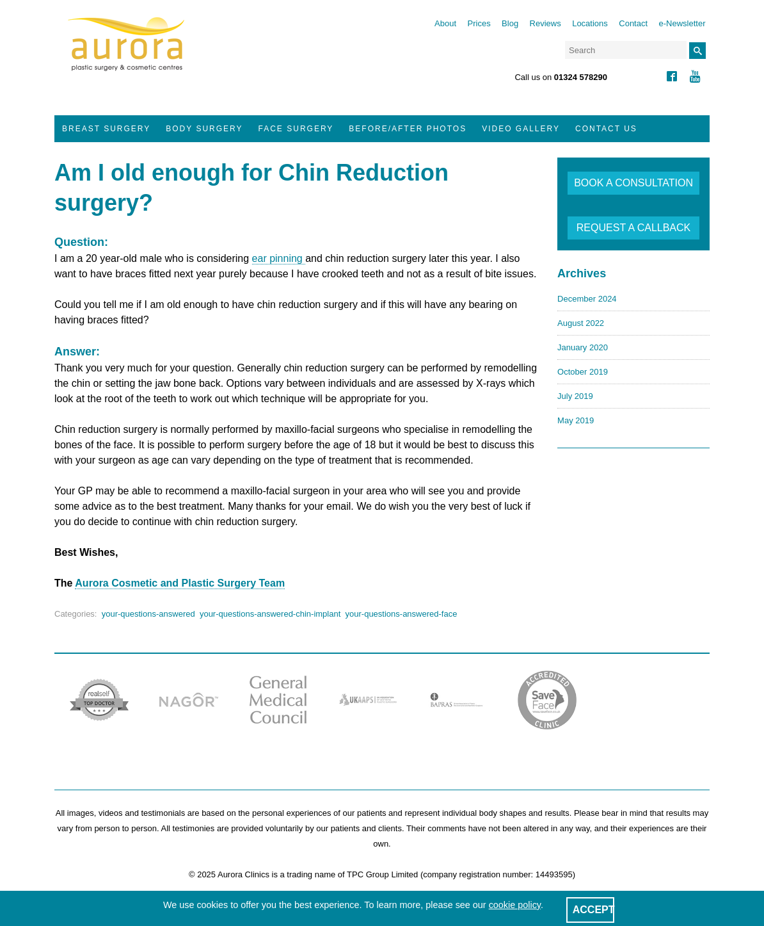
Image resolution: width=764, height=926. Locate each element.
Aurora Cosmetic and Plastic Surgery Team (180, 583)
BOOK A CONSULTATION (633, 182)
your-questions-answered (148, 614)
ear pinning (279, 258)
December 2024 (587, 299)
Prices (479, 23)
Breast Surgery (106, 128)
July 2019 (575, 396)
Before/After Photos (407, 128)
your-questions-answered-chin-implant (270, 614)
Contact (633, 23)
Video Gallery (521, 128)
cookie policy (515, 905)
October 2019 (582, 372)
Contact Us (606, 128)
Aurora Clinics (126, 52)
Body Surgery (204, 128)
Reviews (545, 23)
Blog (510, 23)
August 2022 (580, 323)
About (445, 23)
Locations (590, 23)
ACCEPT (594, 909)
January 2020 (582, 347)
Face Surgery (296, 128)
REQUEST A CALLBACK (633, 227)
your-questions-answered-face (402, 614)
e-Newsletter (682, 23)
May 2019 (575, 420)
